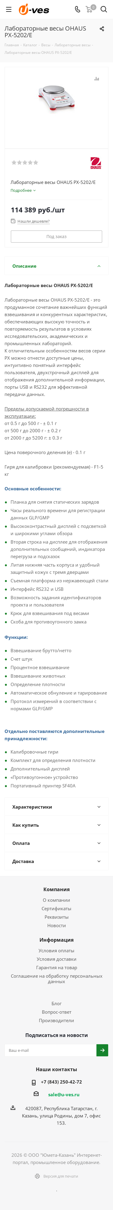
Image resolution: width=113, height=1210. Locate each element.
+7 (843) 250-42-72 (61, 1082)
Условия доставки (57, 959)
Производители (56, 1020)
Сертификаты (56, 908)
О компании (56, 900)
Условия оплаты (56, 950)
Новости (56, 925)
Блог (56, 1003)
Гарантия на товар (56, 967)
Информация (56, 940)
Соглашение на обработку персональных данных (56, 978)
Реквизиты (57, 917)
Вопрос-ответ (56, 1012)
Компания (56, 889)
